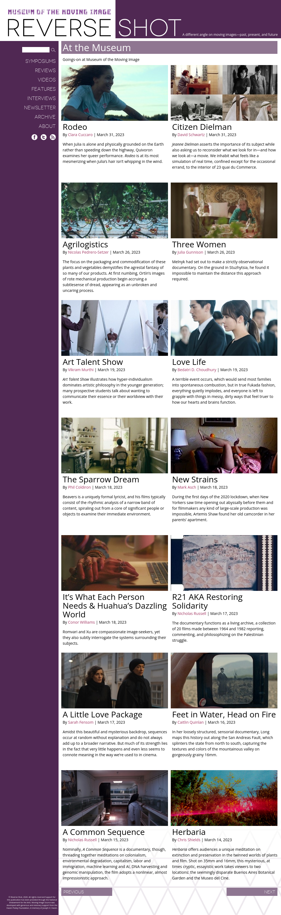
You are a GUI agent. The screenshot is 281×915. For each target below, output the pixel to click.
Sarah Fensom (81, 722)
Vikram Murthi (81, 369)
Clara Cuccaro (80, 134)
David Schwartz (191, 134)
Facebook (34, 137)
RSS (53, 137)
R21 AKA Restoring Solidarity (207, 601)
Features (43, 89)
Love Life (189, 361)
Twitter (43, 137)
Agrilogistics (85, 244)
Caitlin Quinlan (191, 722)
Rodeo (75, 126)
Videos (47, 79)
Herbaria (189, 831)
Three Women (199, 244)
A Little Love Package (103, 714)
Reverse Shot (94, 27)
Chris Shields (189, 839)
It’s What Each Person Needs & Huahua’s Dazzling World (115, 605)
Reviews (45, 70)
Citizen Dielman (202, 126)
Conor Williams (81, 622)
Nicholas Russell (192, 613)
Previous (73, 892)
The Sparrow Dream (101, 479)
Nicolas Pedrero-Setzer (88, 252)
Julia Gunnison (190, 252)
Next (269, 892)
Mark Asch (187, 487)
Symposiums (40, 61)
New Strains (195, 479)
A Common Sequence (104, 831)
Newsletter (40, 107)
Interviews (41, 98)
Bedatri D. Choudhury (197, 369)
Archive (45, 117)
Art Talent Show (93, 361)
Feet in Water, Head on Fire (224, 714)
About (47, 126)
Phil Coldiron (79, 487)
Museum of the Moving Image (59, 12)
